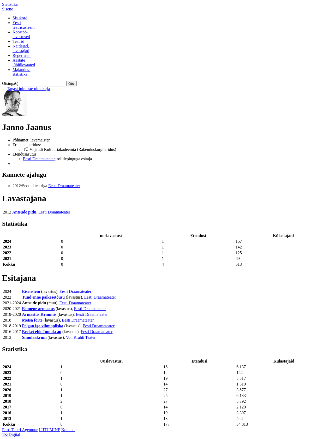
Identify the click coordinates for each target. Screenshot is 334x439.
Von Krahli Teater (81, 337)
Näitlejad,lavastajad (21, 48)
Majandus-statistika (21, 71)
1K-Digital (11, 434)
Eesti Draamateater (39, 159)
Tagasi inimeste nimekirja (28, 88)
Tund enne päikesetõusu (43, 297)
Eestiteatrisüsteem (23, 24)
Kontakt (68, 430)
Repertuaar (22, 55)
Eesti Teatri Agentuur (20, 430)
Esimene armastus (38, 308)
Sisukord (20, 18)
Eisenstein (31, 291)
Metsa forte (32, 320)
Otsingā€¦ (10, 83)
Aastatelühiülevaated (24, 62)
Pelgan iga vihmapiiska (42, 326)
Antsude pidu (24, 212)
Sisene (7, 9)
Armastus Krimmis (39, 314)
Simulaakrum (34, 337)
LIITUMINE (49, 430)
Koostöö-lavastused (21, 34)
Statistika (10, 4)
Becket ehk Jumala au (41, 331)
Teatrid (18, 41)
